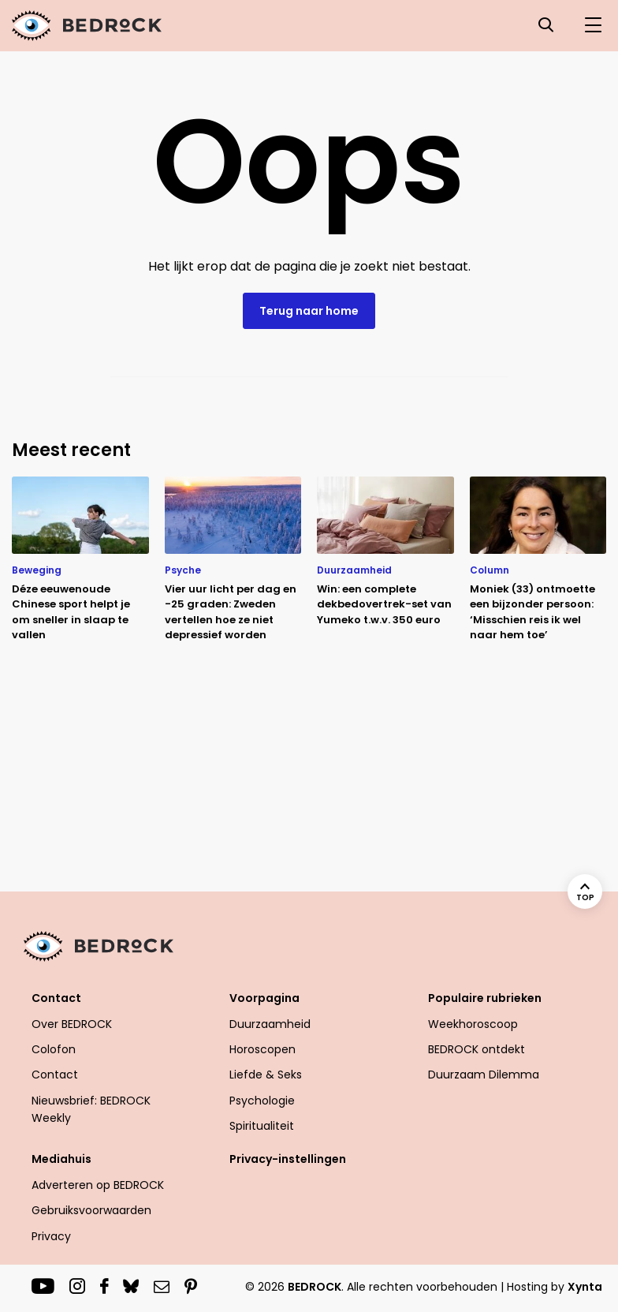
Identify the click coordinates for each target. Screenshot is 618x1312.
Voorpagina (264, 998)
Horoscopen (262, 1049)
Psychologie (262, 1100)
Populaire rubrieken (485, 998)
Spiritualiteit (261, 1126)
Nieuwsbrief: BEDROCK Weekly (91, 1109)
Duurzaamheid (270, 1024)
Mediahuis (61, 1159)
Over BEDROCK (72, 1024)
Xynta (585, 1287)
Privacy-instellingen (287, 1159)
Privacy (51, 1236)
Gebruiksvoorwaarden (91, 1210)
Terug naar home (309, 311)
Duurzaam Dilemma (483, 1074)
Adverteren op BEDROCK (98, 1185)
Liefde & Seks (265, 1074)
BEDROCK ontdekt (476, 1049)
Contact (56, 998)
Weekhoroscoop (473, 1024)
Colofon (54, 1049)
